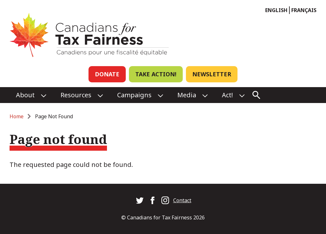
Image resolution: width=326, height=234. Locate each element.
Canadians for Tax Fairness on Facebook (152, 200)
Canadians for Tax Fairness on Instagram (165, 200)
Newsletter (211, 74)
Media (186, 95)
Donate (107, 74)
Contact (182, 200)
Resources (75, 95)
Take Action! (155, 74)
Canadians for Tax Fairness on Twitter (140, 200)
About (25, 95)
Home (17, 116)
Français (303, 10)
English (276, 10)
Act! (227, 95)
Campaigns (134, 95)
